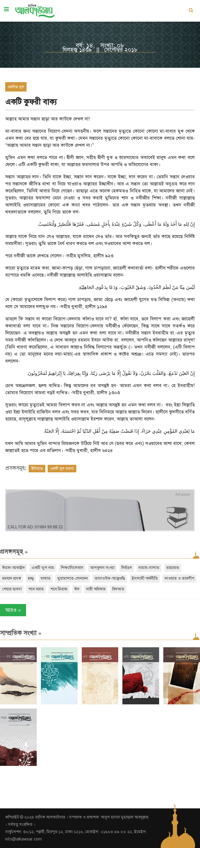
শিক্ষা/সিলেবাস (72, 567)
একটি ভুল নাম (43, 567)
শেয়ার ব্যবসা (12, 589)
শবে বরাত (36, 589)
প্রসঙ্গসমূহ (14, 552)
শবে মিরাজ (59, 589)
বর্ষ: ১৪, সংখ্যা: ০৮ (100, 45)
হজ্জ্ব (31, 578)
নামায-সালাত (149, 567)
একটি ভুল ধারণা (62, 468)
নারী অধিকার (95, 589)
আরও (13, 610)
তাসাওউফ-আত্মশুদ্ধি (110, 578)
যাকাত (46, 578)
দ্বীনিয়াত (37, 468)
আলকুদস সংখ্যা (102, 567)
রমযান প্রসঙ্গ (11, 578)
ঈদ (76, 589)
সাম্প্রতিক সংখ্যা (20, 633)
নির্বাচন (126, 567)
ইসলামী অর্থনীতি (145, 578)
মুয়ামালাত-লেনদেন (72, 578)
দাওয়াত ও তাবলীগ (179, 578)
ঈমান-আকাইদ (13, 567)
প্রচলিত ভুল (16, 86)
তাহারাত (172, 567)
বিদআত (118, 589)
